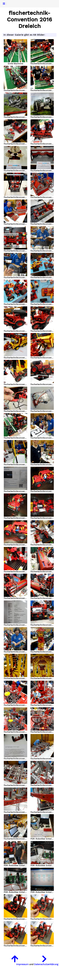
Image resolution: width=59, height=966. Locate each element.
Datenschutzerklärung (46, 964)
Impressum (22, 964)
